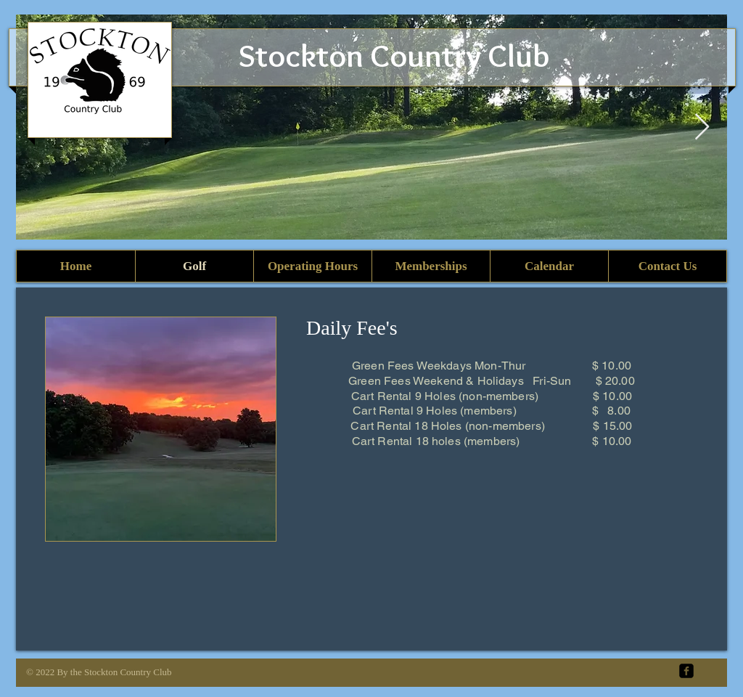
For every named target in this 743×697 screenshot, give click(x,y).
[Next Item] (702, 127)
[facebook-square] (686, 671)
